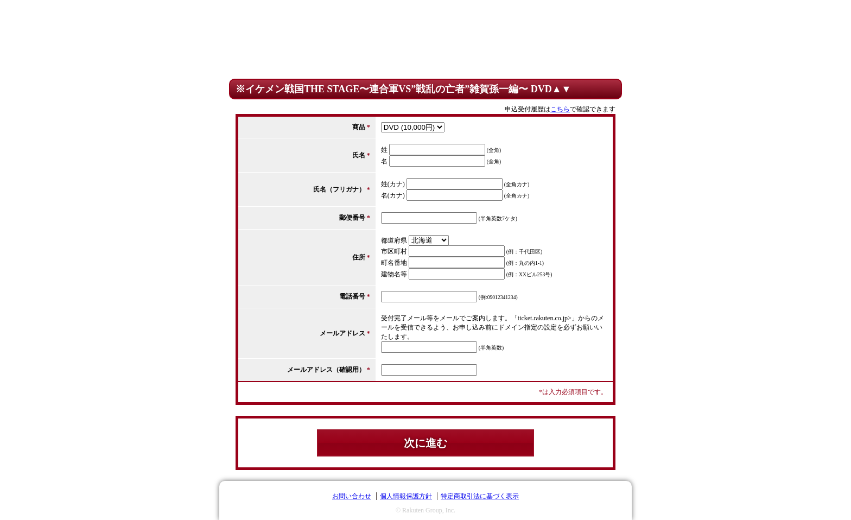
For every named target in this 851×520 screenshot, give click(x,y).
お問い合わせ (351, 496)
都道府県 (394, 240)
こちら (560, 109)
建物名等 (394, 274)
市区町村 (394, 251)
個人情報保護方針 (406, 496)
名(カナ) (393, 195)
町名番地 (394, 263)
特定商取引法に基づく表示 (480, 496)
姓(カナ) (393, 184)
